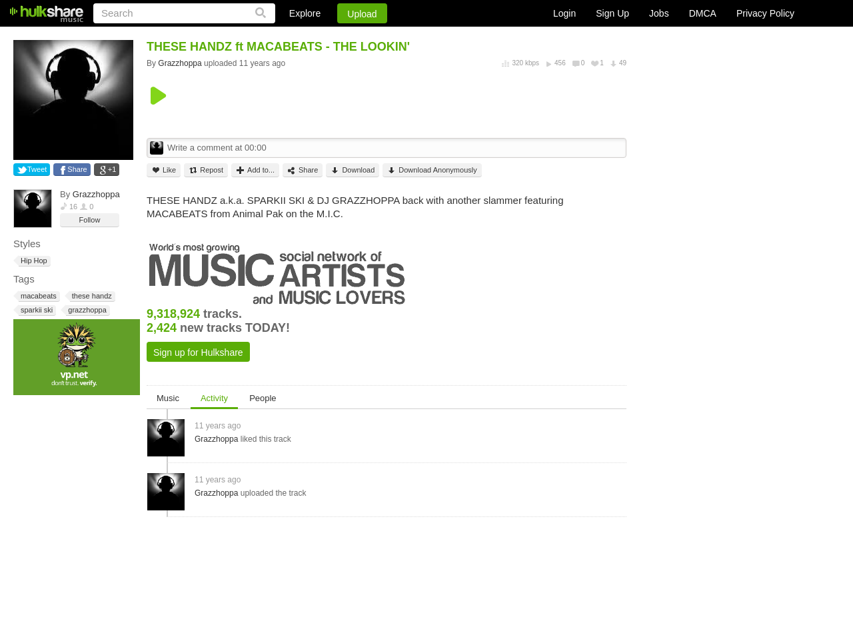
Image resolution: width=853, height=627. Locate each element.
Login (564, 13)
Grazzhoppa (96, 194)
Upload (362, 14)
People (262, 398)
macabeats (38, 296)
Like (163, 170)
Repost (206, 170)
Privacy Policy (765, 13)
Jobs (659, 13)
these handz (91, 296)
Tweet (37, 169)
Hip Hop (33, 261)
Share (77, 169)
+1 (112, 169)
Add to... (255, 170)
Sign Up (612, 13)
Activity (214, 398)
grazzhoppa (86, 310)
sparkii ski (36, 310)
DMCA (702, 13)
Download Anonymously (431, 170)
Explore (305, 13)
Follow (90, 220)
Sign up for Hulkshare (198, 352)
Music (168, 398)
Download (353, 170)
